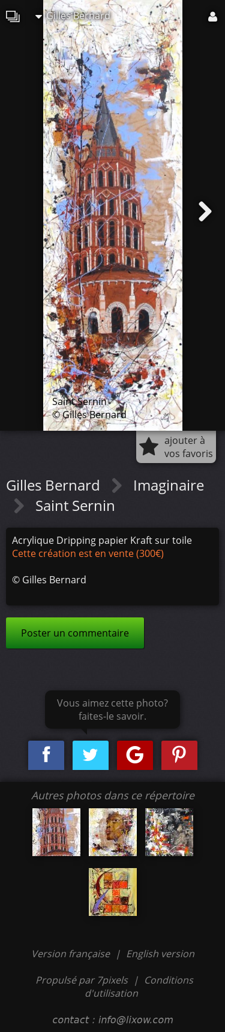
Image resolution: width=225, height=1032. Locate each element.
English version (160, 953)
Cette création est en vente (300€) (88, 553)
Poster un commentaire (75, 633)
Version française (71, 953)
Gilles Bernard (72, 15)
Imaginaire (168, 485)
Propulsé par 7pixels (81, 980)
